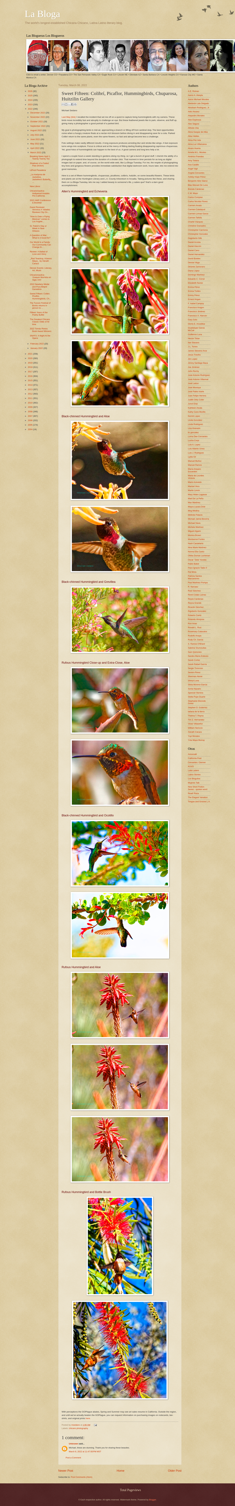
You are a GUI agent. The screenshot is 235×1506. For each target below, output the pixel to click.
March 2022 (36, 152)
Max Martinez (194, 502)
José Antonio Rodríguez (199, 375)
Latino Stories (194, 774)
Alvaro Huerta (194, 148)
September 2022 (38, 126)
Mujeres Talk (193, 783)
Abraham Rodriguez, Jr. (199, 107)
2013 (30, 389)
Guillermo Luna (195, 334)
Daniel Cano (193, 250)
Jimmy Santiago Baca (198, 363)
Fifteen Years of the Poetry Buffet (39, 313)
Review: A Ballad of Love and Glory (38, 252)
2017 (30, 371)
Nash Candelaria (195, 543)
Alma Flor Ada (194, 140)
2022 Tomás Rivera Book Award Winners (40, 329)
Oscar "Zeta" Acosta (197, 560)
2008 (30, 411)
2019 (30, 363)
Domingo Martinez (196, 275)
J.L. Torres (193, 346)
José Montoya (194, 387)
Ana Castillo (193, 164)
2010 (30, 403)
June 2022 (35, 139)
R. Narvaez (193, 587)
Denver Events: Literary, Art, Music (41, 269)
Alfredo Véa (193, 128)
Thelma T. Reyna (195, 715)
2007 (30, 416)
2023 (30, 104)
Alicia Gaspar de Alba (198, 132)
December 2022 (37, 112)
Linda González (195, 420)
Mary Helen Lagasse (197, 494)
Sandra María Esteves (198, 656)
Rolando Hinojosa (196, 619)
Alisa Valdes (193, 136)
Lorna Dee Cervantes (197, 436)
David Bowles (194, 258)
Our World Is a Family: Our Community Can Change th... (40, 244)
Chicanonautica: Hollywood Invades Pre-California (39, 193)
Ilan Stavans (193, 342)
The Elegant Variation (198, 797)
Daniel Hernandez (196, 254)
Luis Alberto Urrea (196, 448)
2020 (30, 358)
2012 (30, 394)
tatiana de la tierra (196, 711)
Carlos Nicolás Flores (197, 201)
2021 (30, 354)
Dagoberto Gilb (195, 238)
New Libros (35, 186)
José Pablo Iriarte (196, 391)
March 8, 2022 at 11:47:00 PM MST (85, 1451)
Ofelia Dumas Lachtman (199, 555)
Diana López (193, 271)
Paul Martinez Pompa (198, 582)
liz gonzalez (193, 432)
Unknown (73, 1443)
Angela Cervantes (196, 173)
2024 (30, 100)
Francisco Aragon (196, 307)
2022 (30, 109)
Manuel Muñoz (194, 461)
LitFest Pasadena (38, 170)
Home (120, 1470)
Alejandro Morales (196, 115)
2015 (30, 380)
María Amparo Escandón (194, 470)
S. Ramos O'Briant (196, 644)
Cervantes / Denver (197, 762)
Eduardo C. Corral (196, 279)
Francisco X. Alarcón (197, 315)
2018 (30, 367)
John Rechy (193, 371)
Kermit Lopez (194, 416)
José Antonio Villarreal (198, 379)
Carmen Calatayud (196, 209)
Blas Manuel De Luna (198, 185)
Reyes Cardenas (195, 599)
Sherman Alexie (195, 676)
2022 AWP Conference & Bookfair (40, 201)
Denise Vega (194, 262)
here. (88, 1418)
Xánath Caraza (195, 732)
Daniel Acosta (194, 242)
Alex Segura (193, 124)
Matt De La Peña (195, 498)
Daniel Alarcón (194, 246)
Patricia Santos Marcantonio (195, 577)
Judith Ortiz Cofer (196, 399)
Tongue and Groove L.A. (199, 801)
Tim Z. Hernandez (196, 720)
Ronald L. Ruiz (194, 627)
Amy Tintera (193, 160)
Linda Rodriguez (195, 424)
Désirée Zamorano (196, 266)
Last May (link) (69, 117)
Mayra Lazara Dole (196, 506)
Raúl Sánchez (194, 591)
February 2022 (37, 343)
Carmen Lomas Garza (198, 213)
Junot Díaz (193, 403)
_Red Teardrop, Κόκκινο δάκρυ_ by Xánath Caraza (41, 261)
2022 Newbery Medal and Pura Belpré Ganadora (39, 286)
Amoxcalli (192, 754)
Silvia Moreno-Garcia (197, 684)
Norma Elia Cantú (196, 551)
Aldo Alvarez (193, 111)
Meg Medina (193, 510)
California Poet (194, 758)
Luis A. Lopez (194, 444)
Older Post (175, 1470)
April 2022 (35, 148)
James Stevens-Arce (197, 351)
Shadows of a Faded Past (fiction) (39, 164)
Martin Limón (194, 490)
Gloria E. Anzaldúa (196, 324)
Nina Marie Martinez (197, 547)
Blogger (152, 1499)
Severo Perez (194, 672)
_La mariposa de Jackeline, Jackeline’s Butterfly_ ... (41, 178)
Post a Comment (73, 1457)
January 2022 (36, 348)
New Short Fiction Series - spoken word (197, 788)
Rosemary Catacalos (197, 631)
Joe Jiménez (193, 367)
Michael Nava (194, 523)
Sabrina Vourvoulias (197, 648)
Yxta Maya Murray (196, 740)
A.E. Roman (193, 91)
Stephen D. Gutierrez (197, 707)
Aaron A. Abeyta (195, 95)
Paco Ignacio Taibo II (197, 568)
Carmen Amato (195, 205)
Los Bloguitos (194, 778)
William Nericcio (195, 728)
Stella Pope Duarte (196, 697)
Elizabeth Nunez (195, 283)
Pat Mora (192, 572)
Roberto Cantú (194, 615)
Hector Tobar (194, 338)
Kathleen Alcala (195, 408)
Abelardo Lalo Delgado (198, 103)
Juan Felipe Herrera (197, 395)
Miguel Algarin (194, 531)
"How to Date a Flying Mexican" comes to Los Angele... (40, 219)
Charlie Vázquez (195, 222)
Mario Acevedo (195, 482)
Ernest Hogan (194, 299)
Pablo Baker (193, 564)
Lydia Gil (192, 457)
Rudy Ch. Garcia (195, 639)
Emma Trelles (194, 291)
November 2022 (37, 117)
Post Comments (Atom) (81, 1477)
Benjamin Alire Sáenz (197, 181)
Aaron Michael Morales (198, 99)
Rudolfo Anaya (194, 635)
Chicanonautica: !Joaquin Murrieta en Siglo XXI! (40, 277)
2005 (30, 425)
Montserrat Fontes (196, 539)
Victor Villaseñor (195, 724)
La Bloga (42, 14)
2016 (30, 376)
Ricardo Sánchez (196, 607)
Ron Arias (192, 623)
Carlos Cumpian (195, 197)
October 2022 (36, 121)
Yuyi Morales (194, 736)
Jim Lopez (192, 359)
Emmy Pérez (194, 295)
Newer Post (65, 1470)
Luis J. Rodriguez (196, 453)
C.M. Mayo (193, 193)
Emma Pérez (194, 287)
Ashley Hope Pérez (197, 177)
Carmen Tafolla (195, 217)
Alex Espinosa (194, 120)
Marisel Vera (193, 486)
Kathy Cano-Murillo (196, 412)
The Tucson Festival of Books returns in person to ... (40, 305)
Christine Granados (197, 226)
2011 (30, 398)
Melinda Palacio (195, 515)
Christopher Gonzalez (198, 234)
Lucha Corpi (193, 440)
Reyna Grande (194, 603)
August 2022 (36, 130)
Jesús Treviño (194, 355)
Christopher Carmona (198, 230)
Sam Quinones (195, 652)
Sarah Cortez (194, 660)
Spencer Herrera (195, 693)
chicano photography (78, 1428)
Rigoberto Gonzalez (197, 611)
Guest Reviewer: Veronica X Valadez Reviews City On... (40, 209)
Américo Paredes (196, 156)
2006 (30, 420)
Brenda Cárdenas (196, 189)
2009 (30, 407)
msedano (76, 1425)
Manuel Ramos (195, 465)
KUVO (191, 766)
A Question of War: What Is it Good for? (40, 236)
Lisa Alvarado (194, 428)
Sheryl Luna (193, 680)
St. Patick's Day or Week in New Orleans (38, 228)
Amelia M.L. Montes (197, 152)
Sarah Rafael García (197, 664)
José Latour (193, 383)
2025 (30, 95)
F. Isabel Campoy (196, 303)
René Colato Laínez (197, 595)
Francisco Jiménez (196, 311)
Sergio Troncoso (195, 668)
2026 (30, 91)
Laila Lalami (193, 770)
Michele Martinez (195, 527)
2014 (30, 385)
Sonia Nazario (194, 689)
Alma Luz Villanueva (197, 144)
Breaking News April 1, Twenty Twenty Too (40, 157)
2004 (30, 429)
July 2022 (35, 135)
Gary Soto (192, 319)
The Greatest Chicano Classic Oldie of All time (40, 321)
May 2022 (35, 143)
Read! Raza (193, 793)
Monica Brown (194, 535)
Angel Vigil (193, 168)
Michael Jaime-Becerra (198, 519)
